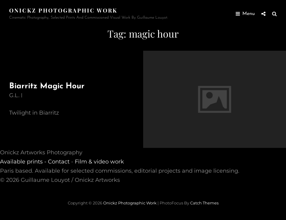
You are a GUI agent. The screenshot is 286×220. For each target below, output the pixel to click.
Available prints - (24, 161)
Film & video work (99, 161)
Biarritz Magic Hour (47, 86)
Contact (59, 161)
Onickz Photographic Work (63, 10)
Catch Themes (204, 202)
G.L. (14, 95)
